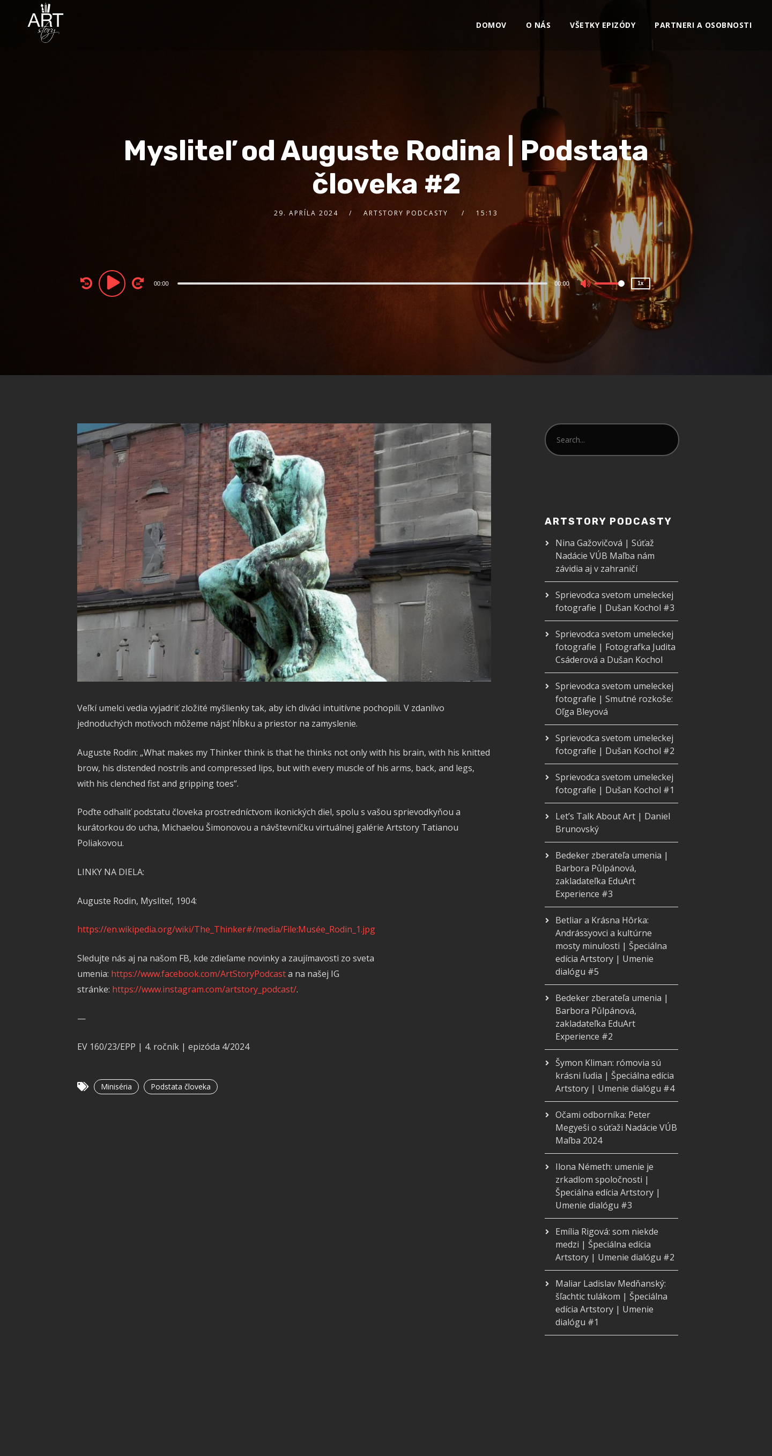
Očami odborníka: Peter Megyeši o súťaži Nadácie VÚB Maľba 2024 (616, 1127)
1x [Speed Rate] (640, 283)
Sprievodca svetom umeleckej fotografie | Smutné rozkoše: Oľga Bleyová (614, 699)
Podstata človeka (181, 1086)
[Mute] (586, 284)
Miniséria (116, 1086)
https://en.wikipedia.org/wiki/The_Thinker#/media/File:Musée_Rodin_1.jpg (226, 929)
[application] (364, 283)
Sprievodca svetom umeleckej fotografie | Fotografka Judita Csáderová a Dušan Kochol (615, 647)
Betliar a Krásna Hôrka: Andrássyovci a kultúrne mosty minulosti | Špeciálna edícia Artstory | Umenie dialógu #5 (611, 945)
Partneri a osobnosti (703, 25)
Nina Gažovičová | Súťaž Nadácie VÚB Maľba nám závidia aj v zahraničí (605, 555)
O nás (538, 25)
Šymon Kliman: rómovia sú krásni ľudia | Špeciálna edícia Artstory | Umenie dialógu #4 (614, 1075)
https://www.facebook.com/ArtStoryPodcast (198, 974)
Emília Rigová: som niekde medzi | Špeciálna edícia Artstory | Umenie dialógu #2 (614, 1244)
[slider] (362, 283)
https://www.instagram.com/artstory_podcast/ (204, 989)
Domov (491, 25)
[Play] (113, 283)
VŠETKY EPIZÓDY (602, 25)
